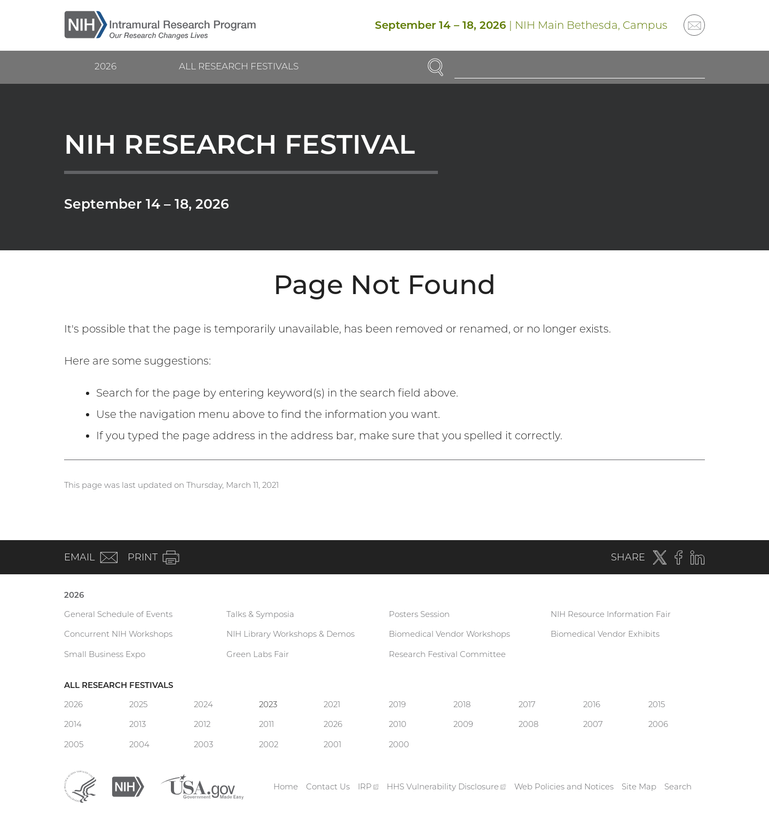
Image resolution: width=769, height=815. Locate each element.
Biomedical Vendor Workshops (449, 634)
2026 (105, 66)
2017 (527, 704)
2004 (139, 744)
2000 (399, 744)
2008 (528, 724)
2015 (656, 704)
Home (285, 786)
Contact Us (328, 786)
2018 (461, 704)
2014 (73, 724)
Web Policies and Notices (564, 786)
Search (678, 786)
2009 (463, 724)
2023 (268, 704)
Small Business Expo (104, 654)
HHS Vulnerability (446, 786)
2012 (202, 724)
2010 (397, 724)
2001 (332, 744)
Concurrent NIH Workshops (118, 634)
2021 (332, 704)
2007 (593, 724)
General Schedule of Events (118, 614)
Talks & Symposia (260, 614)
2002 (268, 744)
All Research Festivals (239, 66)
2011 (266, 724)
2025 (138, 704)
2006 (658, 724)
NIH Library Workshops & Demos (290, 634)
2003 (203, 744)
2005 (73, 744)
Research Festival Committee (447, 654)
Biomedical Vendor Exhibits (605, 634)
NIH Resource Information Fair (611, 614)
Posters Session (419, 614)
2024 (203, 704)
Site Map (639, 786)
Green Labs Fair (257, 654)
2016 (591, 704)
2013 (137, 724)
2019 (397, 704)
